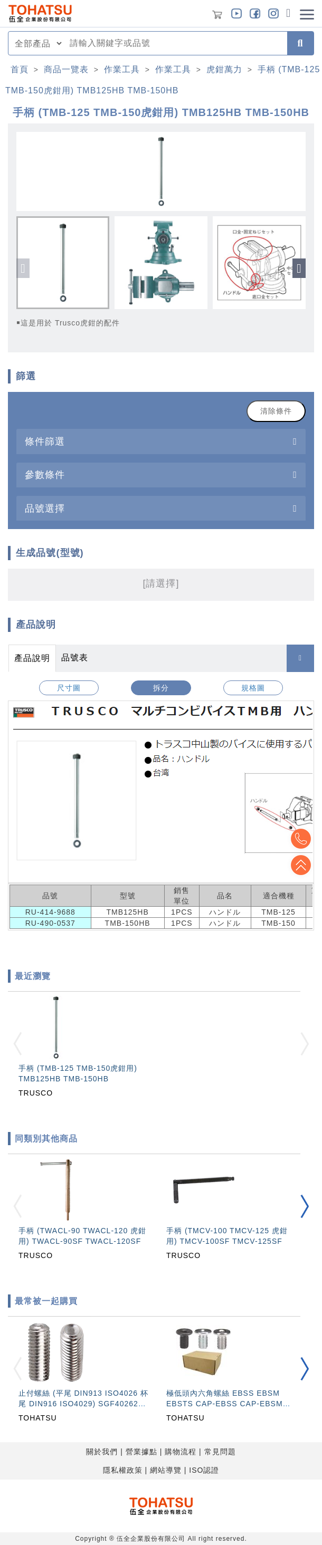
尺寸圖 (69, 688)
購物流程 (180, 1451)
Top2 (300, 838)
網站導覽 (166, 1470)
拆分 (161, 688)
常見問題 (220, 1451)
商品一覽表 (66, 69)
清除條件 (276, 411)
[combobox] (175, 43)
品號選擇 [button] (45, 508)
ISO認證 (204, 1470)
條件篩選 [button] (45, 441)
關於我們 (102, 1451)
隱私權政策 (123, 1470)
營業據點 (141, 1451)
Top (300, 865)
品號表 (74, 657)
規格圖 (253, 688)
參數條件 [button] (45, 474)
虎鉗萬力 (224, 69)
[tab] (161, 441)
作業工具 (122, 69)
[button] (299, 268)
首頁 (20, 69)
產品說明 (32, 658)
